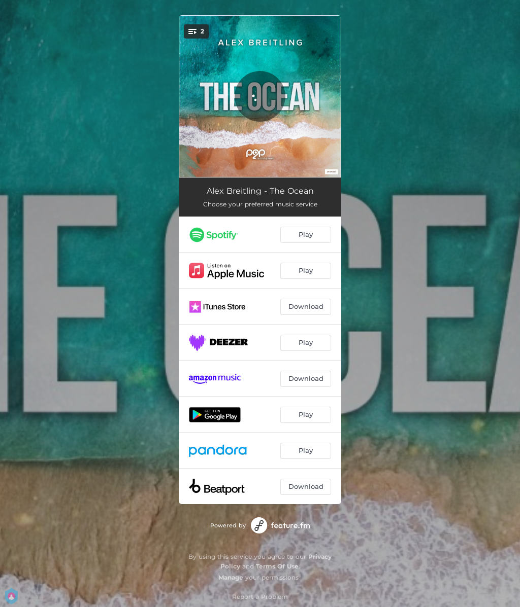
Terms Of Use (277, 566)
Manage (230, 577)
